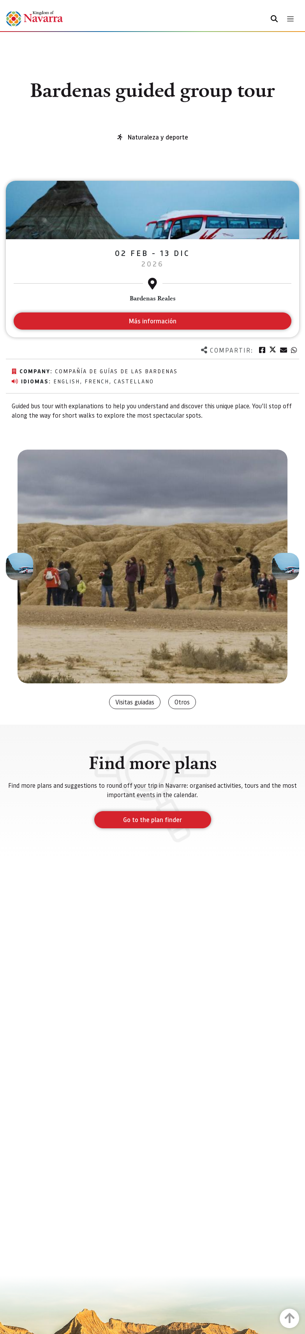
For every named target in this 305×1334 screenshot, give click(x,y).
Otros (182, 702)
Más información (152, 321)
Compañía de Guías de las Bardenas (116, 370)
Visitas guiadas (134, 702)
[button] (19, 566)
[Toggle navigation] (290, 19)
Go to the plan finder (152, 819)
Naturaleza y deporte (158, 137)
